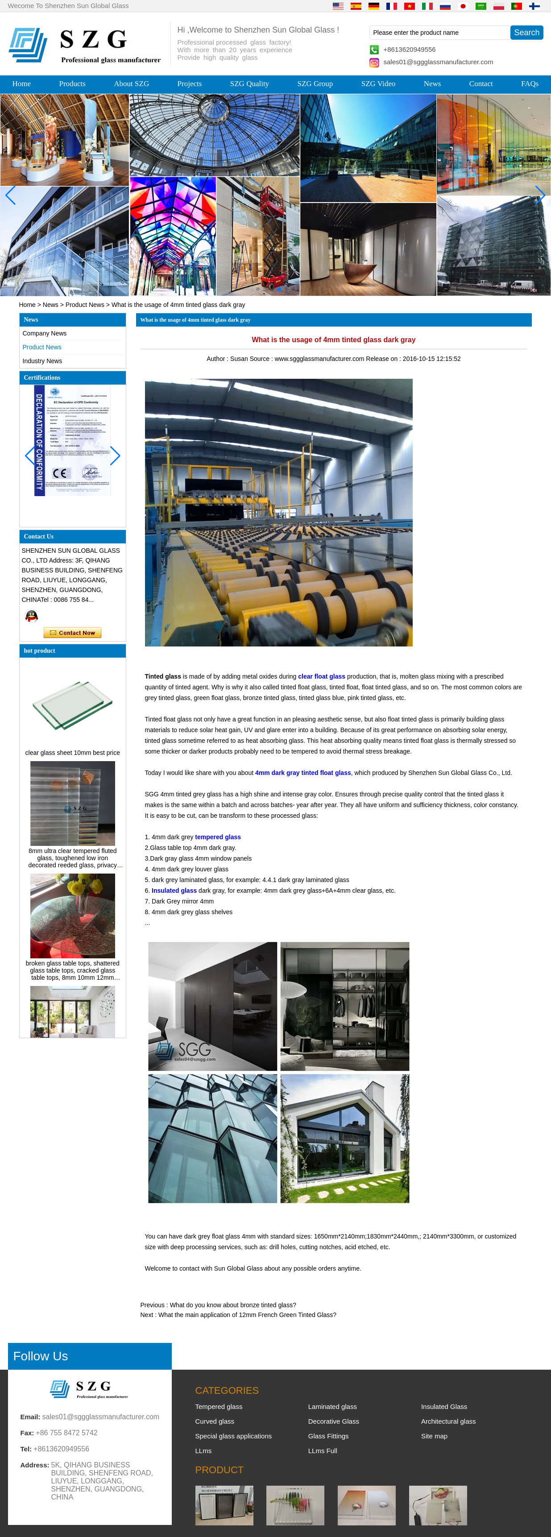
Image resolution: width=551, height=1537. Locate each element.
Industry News (42, 361)
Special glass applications (233, 1436)
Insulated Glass (444, 1406)
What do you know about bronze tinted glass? (233, 1305)
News (432, 83)
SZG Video (378, 83)
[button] (258, 289)
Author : (218, 358)
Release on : (384, 358)
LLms (203, 1450)
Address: (35, 1465)
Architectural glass (448, 1421)
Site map (434, 1436)
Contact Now (72, 633)
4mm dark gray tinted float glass (303, 772)
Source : (262, 358)
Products (72, 83)
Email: (31, 1417)
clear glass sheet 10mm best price (72, 754)
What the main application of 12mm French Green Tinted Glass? (247, 1314)
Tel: (26, 1449)
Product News (85, 304)
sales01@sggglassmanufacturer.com (438, 62)
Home (21, 83)
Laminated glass (332, 1406)
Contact (481, 83)
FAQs (530, 83)
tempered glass (218, 837)
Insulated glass (174, 890)
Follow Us (40, 1356)
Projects (190, 83)
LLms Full (322, 1450)
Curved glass (215, 1421)
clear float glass (321, 676)
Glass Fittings (328, 1436)
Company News (45, 333)
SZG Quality (249, 83)
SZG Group (315, 83)
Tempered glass (219, 1406)
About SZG (131, 83)
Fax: (27, 1433)
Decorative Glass (333, 1421)
